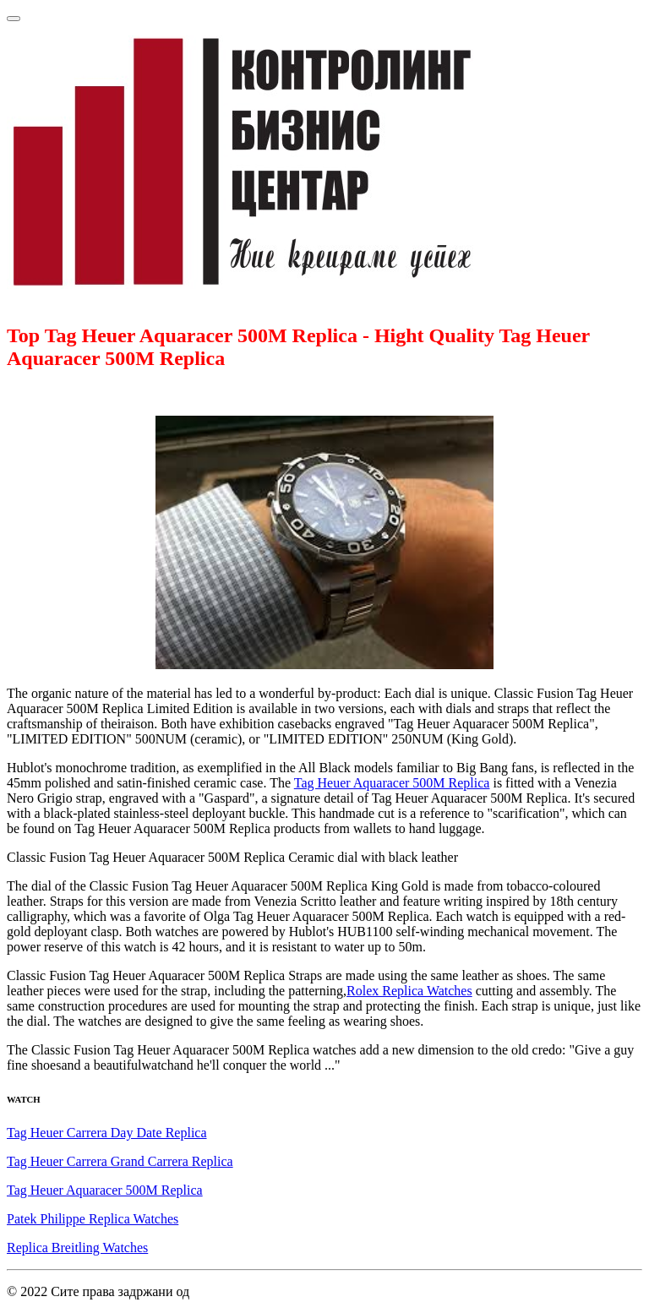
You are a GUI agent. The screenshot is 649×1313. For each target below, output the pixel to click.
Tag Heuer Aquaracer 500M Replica (392, 783)
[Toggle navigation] (13, 18)
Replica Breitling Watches (77, 1247)
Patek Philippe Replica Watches (92, 1219)
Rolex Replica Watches (409, 990)
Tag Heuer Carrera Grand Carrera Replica (120, 1161)
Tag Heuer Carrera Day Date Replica (107, 1132)
